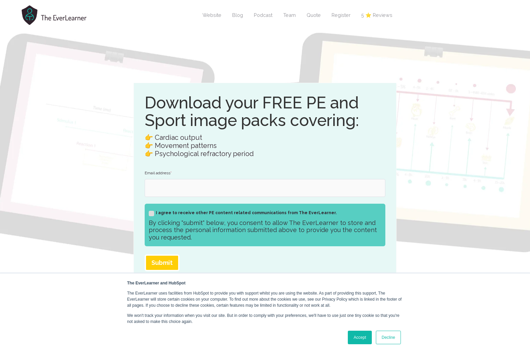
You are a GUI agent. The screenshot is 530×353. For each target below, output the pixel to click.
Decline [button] (388, 337)
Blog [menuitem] (237, 15)
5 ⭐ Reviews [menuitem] (376, 15)
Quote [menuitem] (314, 15)
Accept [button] (360, 337)
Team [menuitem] (289, 15)
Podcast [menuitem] (263, 15)
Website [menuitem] (211, 15)
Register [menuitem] (341, 15)
